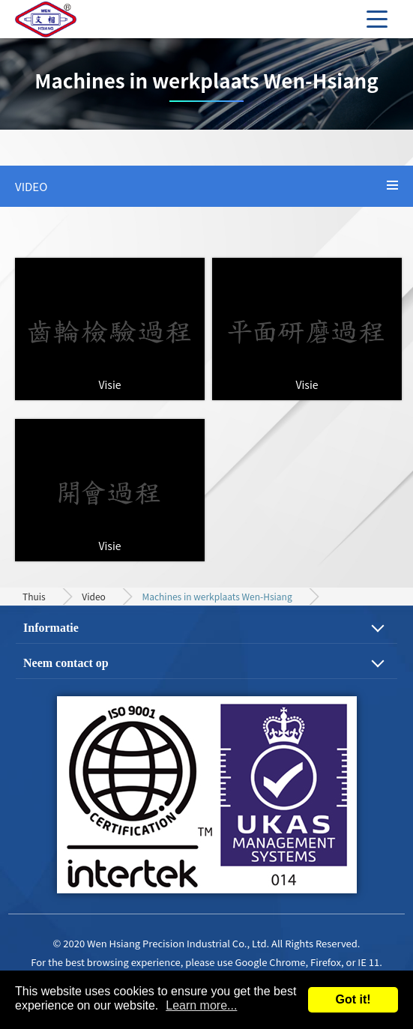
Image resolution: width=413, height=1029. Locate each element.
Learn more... (201, 1005)
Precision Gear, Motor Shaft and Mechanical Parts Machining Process (67, 18)
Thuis (34, 596)
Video (94, 596)
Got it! (352, 999)
